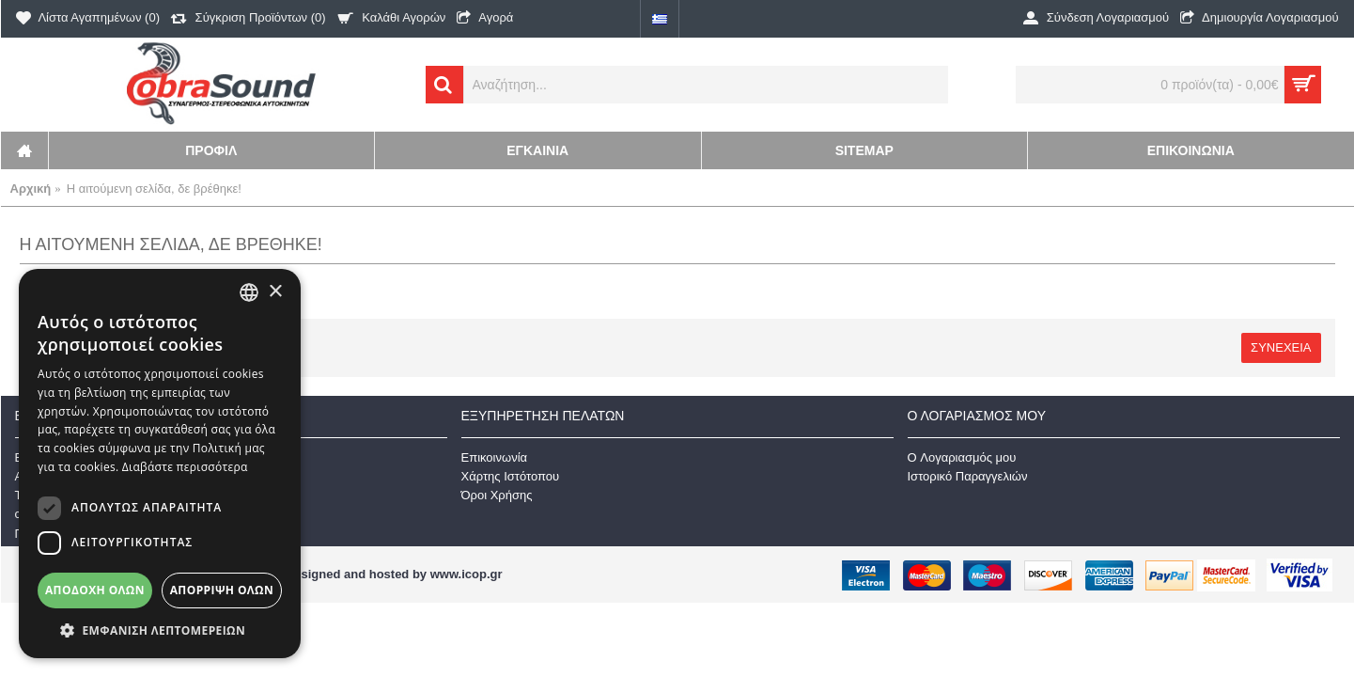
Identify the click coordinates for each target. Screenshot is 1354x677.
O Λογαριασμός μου (962, 457)
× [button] (275, 292)
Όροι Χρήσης (497, 495)
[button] (160, 630)
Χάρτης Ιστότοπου (510, 476)
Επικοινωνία (494, 457)
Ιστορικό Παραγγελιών (968, 476)
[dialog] (160, 463)
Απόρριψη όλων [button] (221, 590)
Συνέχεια (1281, 347)
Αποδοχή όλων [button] (95, 590)
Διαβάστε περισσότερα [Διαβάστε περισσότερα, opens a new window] (185, 467)
